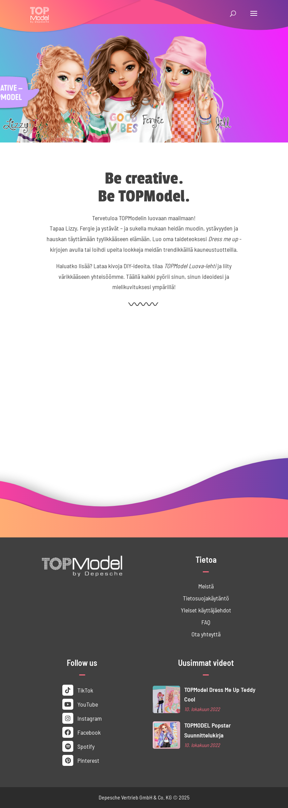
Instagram (82, 718)
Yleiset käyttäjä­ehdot (206, 610)
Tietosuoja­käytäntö (206, 598)
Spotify (78, 746)
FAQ (205, 622)
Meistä (206, 586)
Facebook (81, 732)
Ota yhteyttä (206, 634)
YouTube (80, 704)
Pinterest (80, 760)
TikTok (77, 690)
